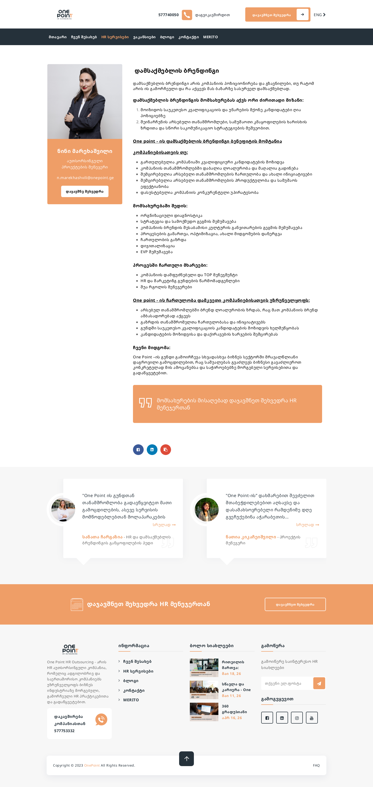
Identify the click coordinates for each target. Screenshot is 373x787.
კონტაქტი (188, 36)
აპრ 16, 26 (232, 717)
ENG (320, 14)
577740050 (168, 14)
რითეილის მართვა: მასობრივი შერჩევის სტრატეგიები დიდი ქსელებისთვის (237, 665)
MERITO (210, 36)
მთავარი (58, 36)
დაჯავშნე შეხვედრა (85, 191)
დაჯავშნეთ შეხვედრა (272, 15)
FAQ (316, 765)
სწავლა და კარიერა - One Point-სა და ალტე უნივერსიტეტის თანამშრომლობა (239, 687)
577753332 (64, 730)
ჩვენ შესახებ (84, 36)
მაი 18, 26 (231, 673)
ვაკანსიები (144, 36)
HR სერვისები (115, 36)
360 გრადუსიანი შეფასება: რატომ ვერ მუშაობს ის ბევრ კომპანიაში (234, 709)
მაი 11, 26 (231, 695)
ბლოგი (167, 36)
